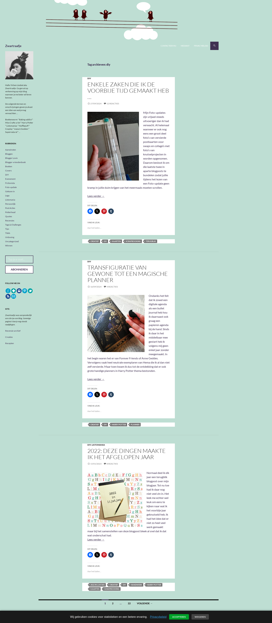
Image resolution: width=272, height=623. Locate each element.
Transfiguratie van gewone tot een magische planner (127, 273)
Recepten (9, 343)
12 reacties (113, 103)
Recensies (9, 220)
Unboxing (9, 237)
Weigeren (200, 617)
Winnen (8, 245)
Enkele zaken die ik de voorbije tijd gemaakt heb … (128, 90)
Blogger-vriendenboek (15, 162)
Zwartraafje (13, 46)
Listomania (98, 445)
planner (135, 424)
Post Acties (10, 208)
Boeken (8, 166)
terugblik (151, 241)
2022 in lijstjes (97, 585)
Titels (7, 233)
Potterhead (10, 212)
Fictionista (10, 183)
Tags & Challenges (13, 224)
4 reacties (112, 286)
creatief (94, 241)
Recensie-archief (12, 330)
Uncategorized (12, 241)
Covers (8, 170)
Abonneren (19, 269)
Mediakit (185, 46)
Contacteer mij (168, 46)
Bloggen (9, 154)
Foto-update (11, 187)
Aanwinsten (10, 149)
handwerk (136, 585)
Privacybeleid (201, 46)
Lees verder (95, 196)
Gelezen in (10, 191)
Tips (7, 229)
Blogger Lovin (11, 158)
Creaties (9, 337)
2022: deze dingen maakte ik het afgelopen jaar (126, 454)
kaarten (116, 241)
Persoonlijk (10, 204)
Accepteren (179, 617)
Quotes (8, 216)
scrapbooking (133, 241)
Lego (7, 195)
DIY (89, 78)
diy (105, 241)
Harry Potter (119, 424)
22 (129, 603)
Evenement (10, 179)
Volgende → (145, 603)
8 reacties (112, 463)
